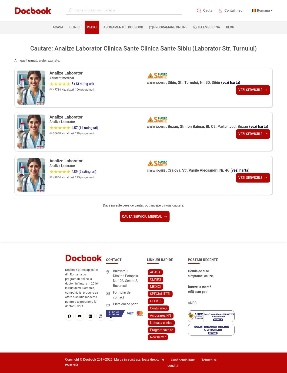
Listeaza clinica (161, 323)
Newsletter (158, 337)
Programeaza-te (161, 330)
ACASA (59, 27)
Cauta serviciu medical (144, 216)
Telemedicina (206, 27)
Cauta (207, 10)
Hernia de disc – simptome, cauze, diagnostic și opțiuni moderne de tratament (202, 273)
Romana (263, 10)
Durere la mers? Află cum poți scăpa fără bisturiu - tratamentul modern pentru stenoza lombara (201, 289)
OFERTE (156, 301)
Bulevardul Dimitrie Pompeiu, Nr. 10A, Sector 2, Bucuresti (126, 278)
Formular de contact (121, 295)
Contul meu (233, 10)
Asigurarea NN (160, 315)
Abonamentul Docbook (123, 27)
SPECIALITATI (160, 294)
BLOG (230, 27)
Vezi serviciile (253, 90)
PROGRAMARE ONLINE (168, 27)
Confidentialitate (183, 360)
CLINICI (74, 27)
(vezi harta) (230, 82)
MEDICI (92, 27)
